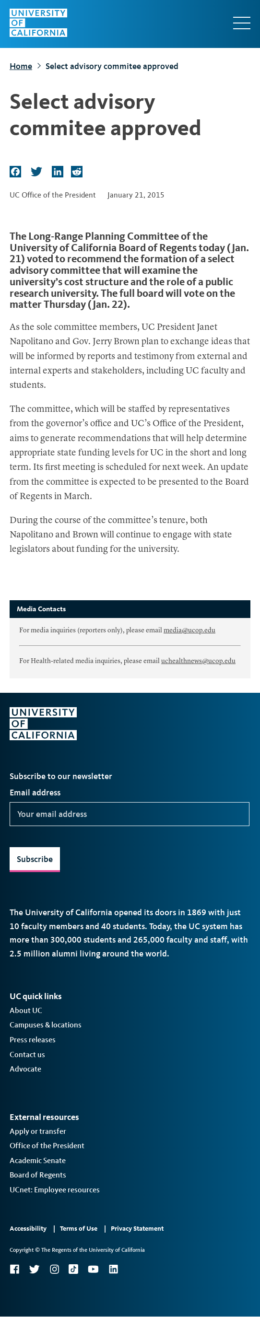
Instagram (54, 1269)
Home (21, 66)
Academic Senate (38, 1160)
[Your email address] (129, 814)
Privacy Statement (137, 1228)
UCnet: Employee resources (55, 1189)
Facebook (14, 1269)
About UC (26, 1010)
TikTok (73, 1269)
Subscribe (35, 859)
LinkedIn (113, 1269)
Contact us (27, 1054)
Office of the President (47, 1145)
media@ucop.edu (189, 630)
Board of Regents (38, 1174)
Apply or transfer (38, 1131)
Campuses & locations (46, 1024)
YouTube (93, 1269)
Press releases (33, 1039)
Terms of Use (78, 1228)
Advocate (25, 1068)
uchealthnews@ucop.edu (198, 661)
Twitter (34, 1269)
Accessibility (28, 1228)
